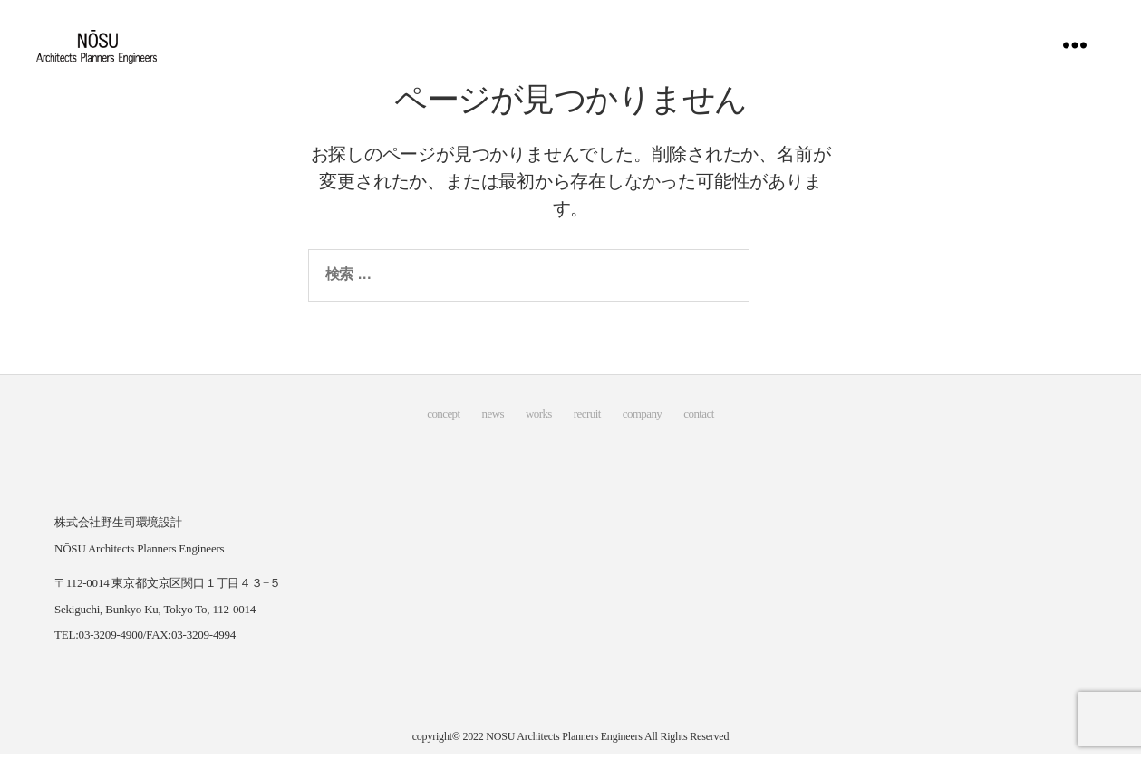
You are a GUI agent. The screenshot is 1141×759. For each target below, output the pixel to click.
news (493, 420)
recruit (587, 420)
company (642, 420)
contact (698, 420)
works (539, 420)
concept (443, 420)
